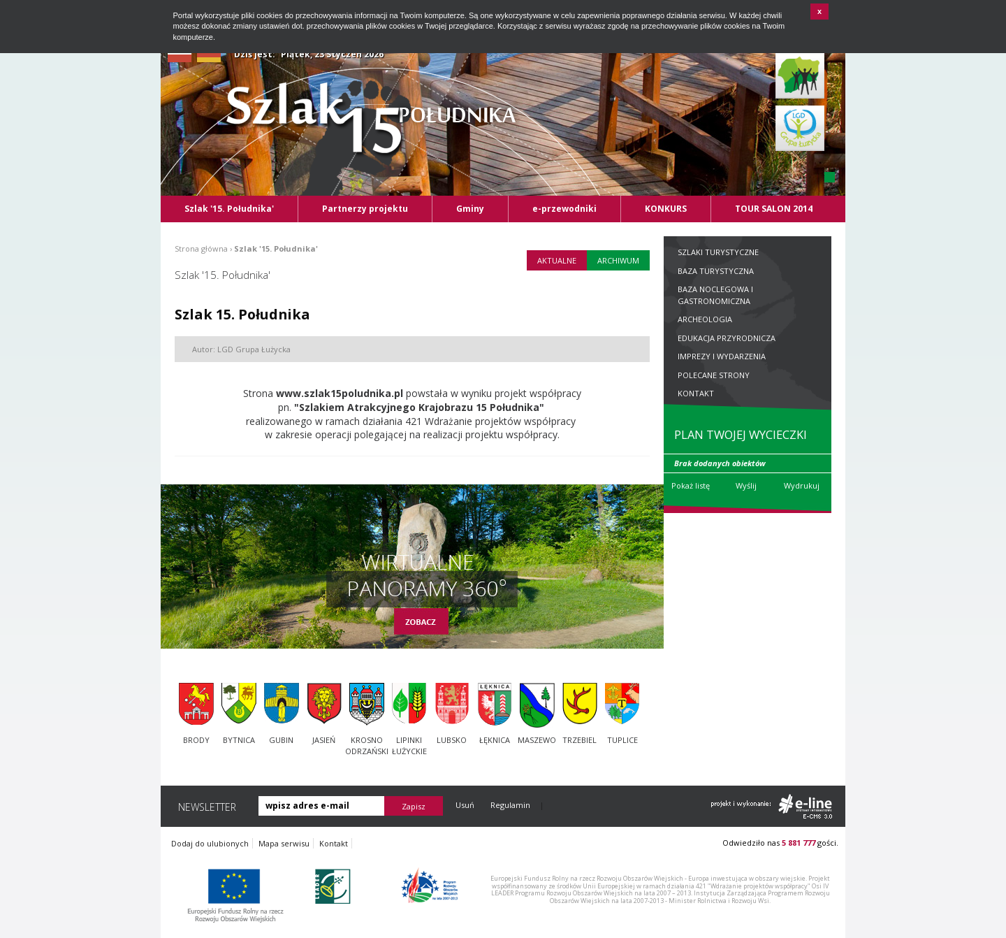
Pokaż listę (690, 485)
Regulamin (510, 805)
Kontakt (333, 843)
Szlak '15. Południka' (276, 248)
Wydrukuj (801, 485)
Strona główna (201, 248)
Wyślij (746, 485)
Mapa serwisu (283, 843)
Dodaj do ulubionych (210, 843)
